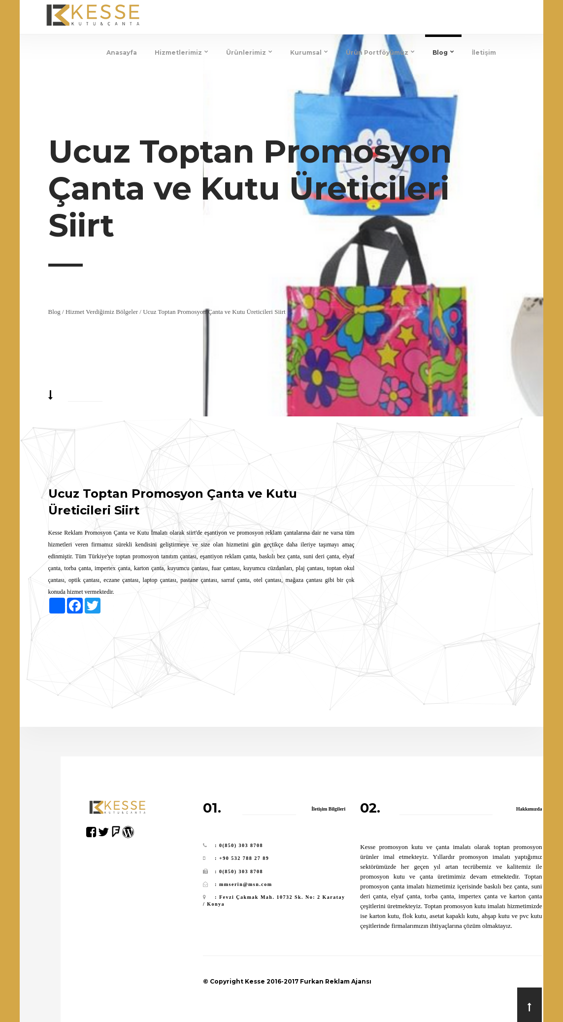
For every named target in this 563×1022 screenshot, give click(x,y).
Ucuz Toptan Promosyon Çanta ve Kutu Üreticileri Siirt (214, 311)
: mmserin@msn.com (243, 884)
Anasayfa (121, 52)
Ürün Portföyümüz (380, 52)
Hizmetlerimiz (181, 52)
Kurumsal (309, 52)
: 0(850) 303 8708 (239, 845)
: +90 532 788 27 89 (242, 858)
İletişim (484, 52)
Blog (443, 52)
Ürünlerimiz (249, 52)
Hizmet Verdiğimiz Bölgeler (102, 311)
